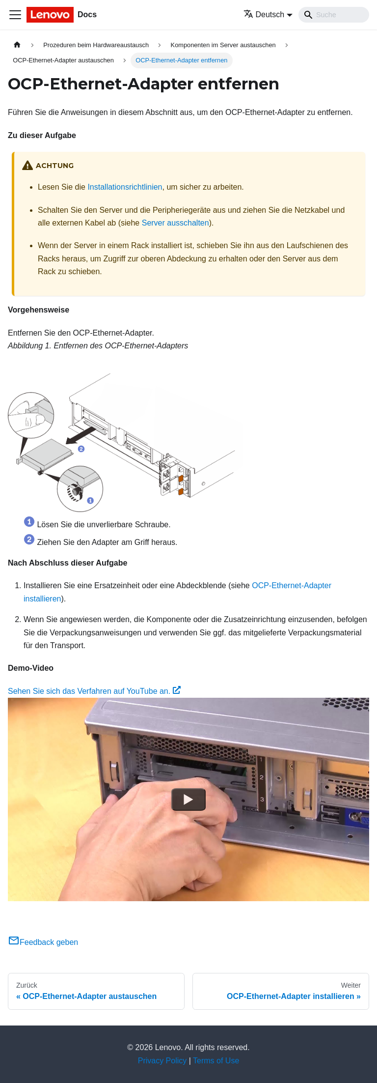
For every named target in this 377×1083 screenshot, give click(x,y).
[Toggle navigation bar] (15, 14)
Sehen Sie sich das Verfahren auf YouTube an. (94, 691)
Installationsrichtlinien (124, 187)
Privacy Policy (162, 1060)
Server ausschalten (175, 223)
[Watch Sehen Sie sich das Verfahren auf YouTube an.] (188, 799)
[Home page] (17, 45)
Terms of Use (216, 1060)
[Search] (333, 15)
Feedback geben (43, 942)
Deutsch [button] (264, 14)
